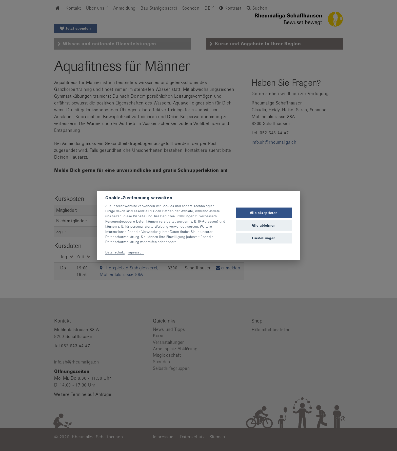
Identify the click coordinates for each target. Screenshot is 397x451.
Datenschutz (115, 252)
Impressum (136, 252)
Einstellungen (264, 238)
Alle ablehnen (264, 225)
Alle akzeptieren (264, 212)
